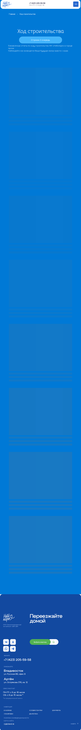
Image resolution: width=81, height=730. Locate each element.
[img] (18, 724)
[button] (57, 710)
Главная (12, 14)
